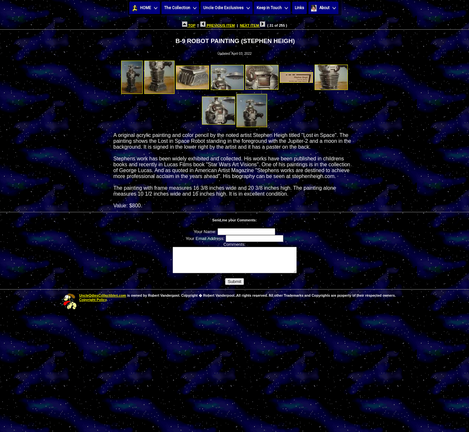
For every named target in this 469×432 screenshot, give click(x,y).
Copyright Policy (93, 304)
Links (299, 8)
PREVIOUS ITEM (217, 25)
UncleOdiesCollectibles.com (102, 300)
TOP (188, 25)
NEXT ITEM (252, 25)
